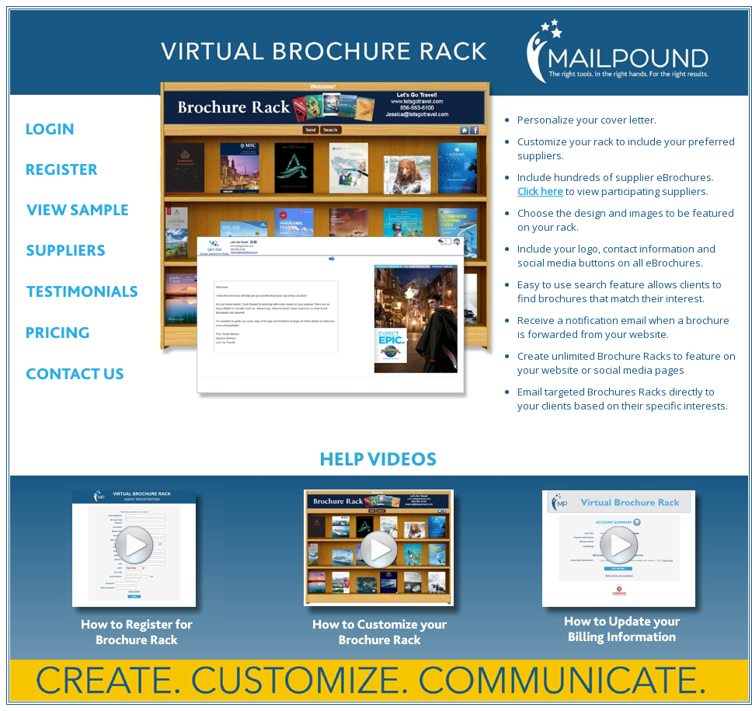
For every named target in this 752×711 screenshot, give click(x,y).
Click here (540, 191)
